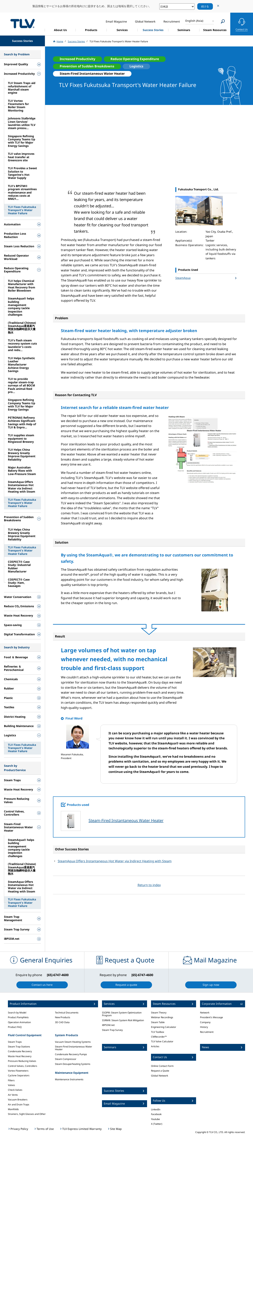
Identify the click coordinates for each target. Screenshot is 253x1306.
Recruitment (206, 1032)
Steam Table (158, 1022)
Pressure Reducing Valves (22, 1061)
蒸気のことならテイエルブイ (22, 23)
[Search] (222, 21)
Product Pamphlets (18, 1017)
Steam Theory (158, 1012)
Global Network (159, 1075)
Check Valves (15, 1090)
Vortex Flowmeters (18, 1070)
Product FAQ (15, 1027)
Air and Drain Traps (18, 1104)
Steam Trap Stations (19, 1046)
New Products (62, 1017)
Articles (155, 1046)
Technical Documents (66, 1012)
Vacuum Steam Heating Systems (73, 1041)
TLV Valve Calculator (162, 1041)
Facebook (156, 1114)
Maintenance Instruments (69, 1079)
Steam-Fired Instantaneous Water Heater (126, 820)
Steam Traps (15, 1041)
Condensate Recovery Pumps (71, 1054)
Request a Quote (160, 1070)
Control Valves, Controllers (22, 1066)
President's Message (211, 1017)
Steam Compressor (65, 1059)
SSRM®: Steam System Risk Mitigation (123, 1020)
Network (204, 1012)
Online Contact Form (162, 1066)
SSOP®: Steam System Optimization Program (122, 1014)
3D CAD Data (62, 1022)
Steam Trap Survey (112, 1030)
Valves (11, 1085)
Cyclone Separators (18, 1075)
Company (205, 1022)
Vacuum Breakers (17, 1099)
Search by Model (17, 1012)
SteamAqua (183, 278)
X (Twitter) (156, 1124)
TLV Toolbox (157, 1032)
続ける (205, 6)
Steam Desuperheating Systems (72, 1064)
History (204, 1027)
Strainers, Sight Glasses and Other (27, 1114)
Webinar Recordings (162, 1017)
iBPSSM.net (108, 1025)
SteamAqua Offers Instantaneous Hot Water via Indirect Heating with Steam (115, 861)
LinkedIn (155, 1109)
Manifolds (13, 1109)
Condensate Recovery (20, 1051)
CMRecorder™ (159, 1036)
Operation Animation (19, 1022)
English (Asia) (194, 21)
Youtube (155, 1119)
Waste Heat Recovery (19, 1056)
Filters (11, 1080)
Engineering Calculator (163, 1027)
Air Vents (13, 1094)
